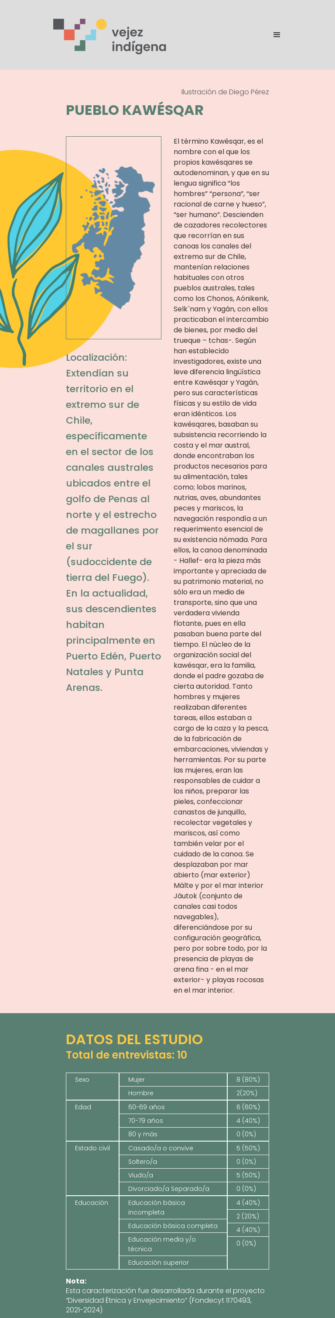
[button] (273, 35)
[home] (110, 35)
